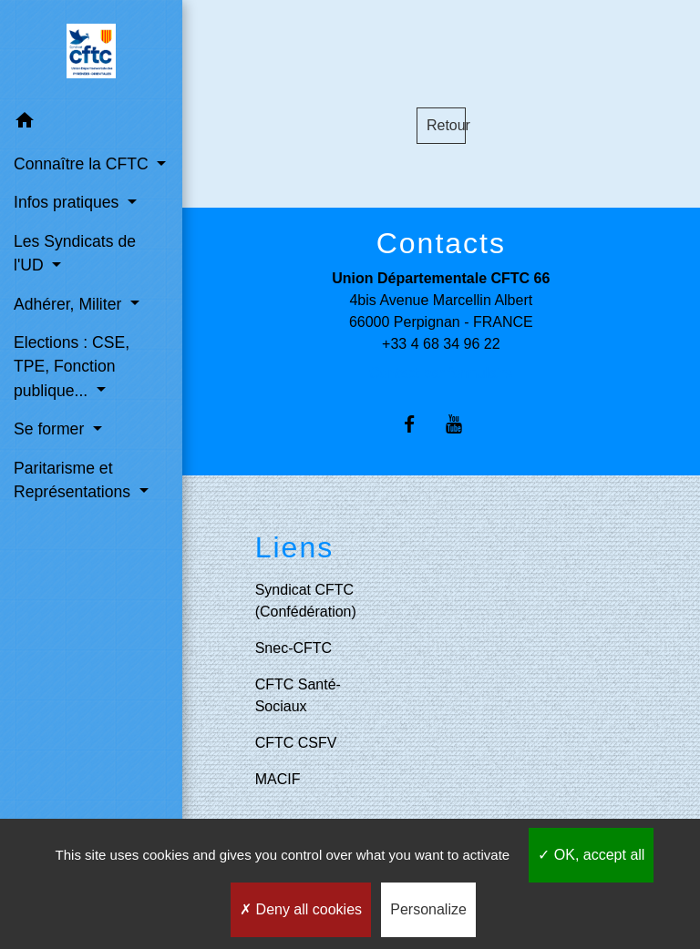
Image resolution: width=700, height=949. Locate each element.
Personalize (428, 909)
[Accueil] (91, 51)
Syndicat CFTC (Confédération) (305, 600)
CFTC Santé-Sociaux (298, 695)
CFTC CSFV (296, 742)
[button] (91, 123)
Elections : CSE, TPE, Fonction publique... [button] (71, 366)
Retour (446, 125)
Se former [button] (51, 429)
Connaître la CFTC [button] (83, 164)
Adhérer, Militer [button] (70, 304)
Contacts (441, 243)
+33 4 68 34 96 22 (440, 344)
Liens (295, 547)
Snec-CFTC (293, 648)
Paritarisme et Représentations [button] (74, 480)
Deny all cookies (301, 909)
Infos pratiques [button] (68, 202)
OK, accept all (591, 854)
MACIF (278, 779)
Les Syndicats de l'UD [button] (75, 253)
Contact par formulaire (441, 373)
